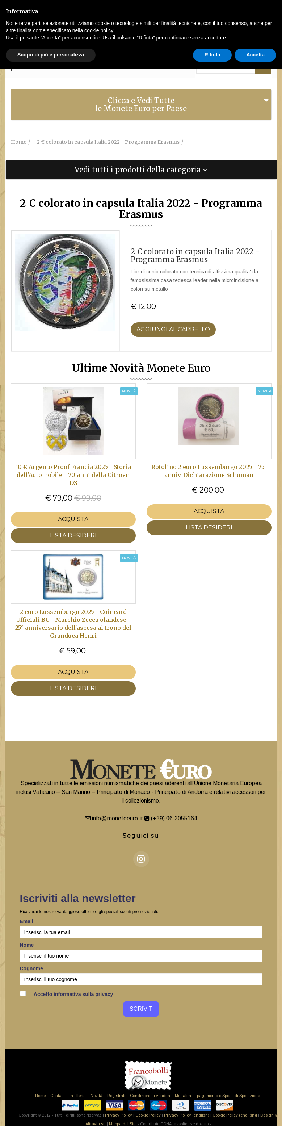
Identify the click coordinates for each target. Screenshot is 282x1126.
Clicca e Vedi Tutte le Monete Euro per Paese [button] (141, 104)
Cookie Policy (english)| (234, 1115)
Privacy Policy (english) (186, 1115)
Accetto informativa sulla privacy (66, 994)
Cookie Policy (148, 1115)
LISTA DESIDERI (73, 535)
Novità (96, 1095)
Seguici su (141, 835)
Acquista (73, 519)
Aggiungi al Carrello (173, 329)
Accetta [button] (255, 55)
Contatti (57, 1095)
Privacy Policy (118, 1115)
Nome (27, 945)
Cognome (31, 968)
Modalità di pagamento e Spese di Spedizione (217, 1095)
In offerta (78, 1095)
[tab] (141, 104)
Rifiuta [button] (212, 55)
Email (26, 921)
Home (40, 1095)
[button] (141, 170)
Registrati (116, 1095)
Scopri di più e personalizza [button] (50, 55)
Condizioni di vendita (150, 1095)
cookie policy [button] (98, 30)
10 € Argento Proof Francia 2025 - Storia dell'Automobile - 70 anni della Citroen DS (73, 474)
